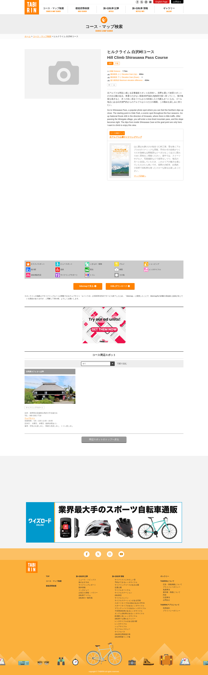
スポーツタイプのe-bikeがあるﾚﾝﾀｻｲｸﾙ (130, 603)
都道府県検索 (82, 8)
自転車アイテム (85, 595)
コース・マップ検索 (53, 8)
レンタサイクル (121, 624)
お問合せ (177, 2)
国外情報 (82, 587)
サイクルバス (120, 632)
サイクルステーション (123, 593)
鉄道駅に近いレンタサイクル (126, 616)
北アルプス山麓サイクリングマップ (125, 137)
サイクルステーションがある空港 (128, 600)
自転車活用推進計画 (122, 634)
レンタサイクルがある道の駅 (126, 621)
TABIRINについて (167, 581)
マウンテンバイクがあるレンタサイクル (130, 608)
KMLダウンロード (118, 286)
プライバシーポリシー (171, 587)
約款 (164, 595)
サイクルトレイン (122, 598)
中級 (116, 63)
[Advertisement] (104, 479)
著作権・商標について (171, 592)
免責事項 (166, 590)
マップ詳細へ (140, 176)
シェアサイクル (121, 626)
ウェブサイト (30, 418)
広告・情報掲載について (172, 584)
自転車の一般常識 (85, 598)
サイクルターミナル (122, 590)
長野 (110, 63)
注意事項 (166, 597)
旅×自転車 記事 (111, 8)
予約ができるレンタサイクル (126, 582)
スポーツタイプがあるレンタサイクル (129, 606)
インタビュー (84, 590)
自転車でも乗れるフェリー (125, 619)
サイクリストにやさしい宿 (125, 580)
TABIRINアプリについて (169, 605)
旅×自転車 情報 (140, 8)
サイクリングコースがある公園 (127, 585)
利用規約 (166, 608)
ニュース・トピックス (87, 580)
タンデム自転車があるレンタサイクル (129, 613)
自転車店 (118, 595)
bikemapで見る (86, 286)
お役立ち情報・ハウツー (88, 593)
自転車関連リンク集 (122, 637)
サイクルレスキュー (122, 629)
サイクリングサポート (34, 408)
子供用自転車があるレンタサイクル (128, 611)
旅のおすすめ (84, 582)
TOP (47, 576)
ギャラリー (169, 8)
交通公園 (118, 587)
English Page (161, 2)
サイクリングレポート (87, 585)
